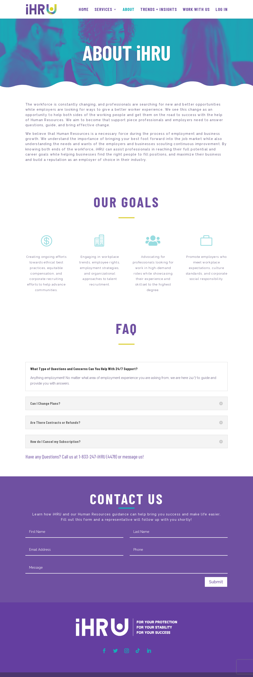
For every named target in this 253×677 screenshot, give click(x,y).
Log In (222, 10)
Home (84, 10)
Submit (216, 581)
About (129, 10)
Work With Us (196, 10)
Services (103, 10)
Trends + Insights (158, 10)
